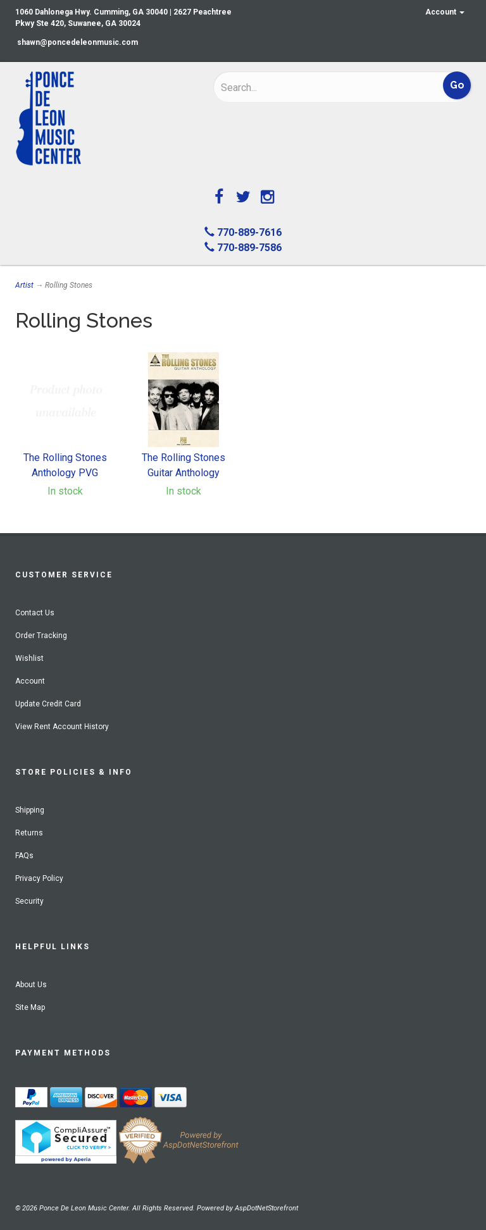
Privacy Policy (39, 878)
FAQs (24, 855)
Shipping (29, 810)
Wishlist (29, 658)
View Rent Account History (62, 726)
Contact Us (34, 612)
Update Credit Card (48, 703)
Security (29, 901)
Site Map (30, 1007)
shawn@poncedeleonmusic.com (77, 42)
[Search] (303, 87)
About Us (31, 984)
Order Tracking (41, 635)
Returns (29, 832)
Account (444, 12)
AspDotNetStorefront (266, 1208)
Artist (24, 285)
